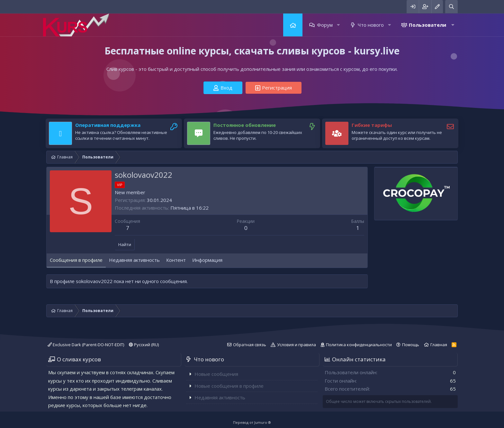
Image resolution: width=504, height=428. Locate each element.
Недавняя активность (219, 397)
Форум (325, 25)
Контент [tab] (176, 260)
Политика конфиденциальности (359, 344)
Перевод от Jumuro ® (252, 422)
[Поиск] (451, 6)
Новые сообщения (216, 374)
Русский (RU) (144, 344)
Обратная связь (249, 344)
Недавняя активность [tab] (134, 260)
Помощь (410, 344)
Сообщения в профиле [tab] (76, 260)
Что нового (371, 25)
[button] (338, 25)
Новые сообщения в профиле (229, 386)
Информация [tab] (207, 260)
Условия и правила (296, 344)
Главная (292, 25)
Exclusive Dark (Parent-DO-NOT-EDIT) (86, 344)
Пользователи (427, 25)
